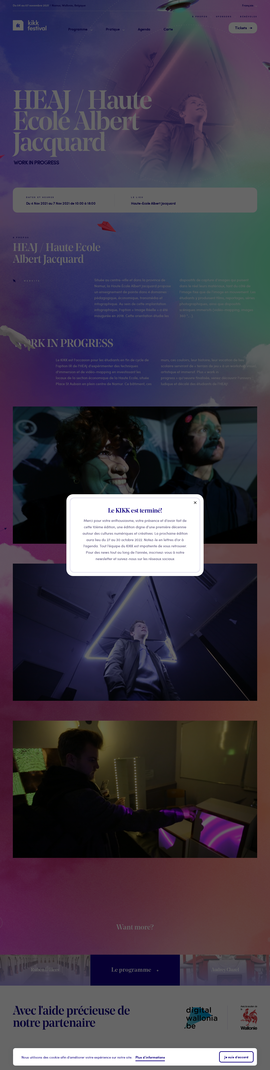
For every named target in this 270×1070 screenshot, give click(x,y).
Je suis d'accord (236, 1057)
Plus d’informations (150, 1057)
